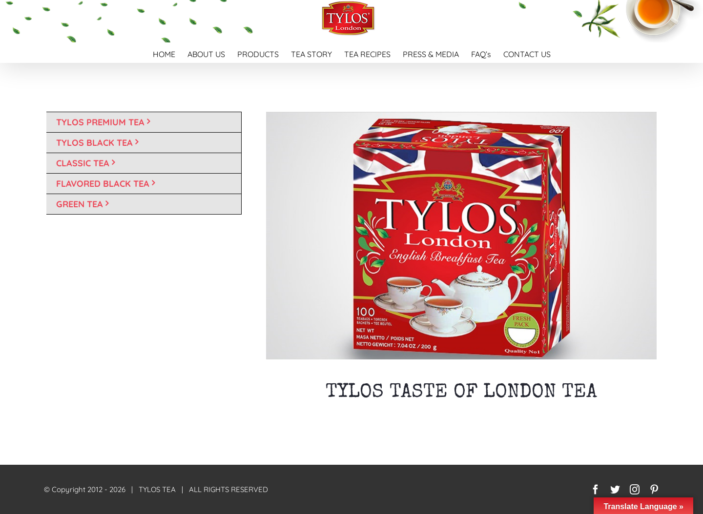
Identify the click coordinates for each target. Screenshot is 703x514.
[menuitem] (170, 52)
